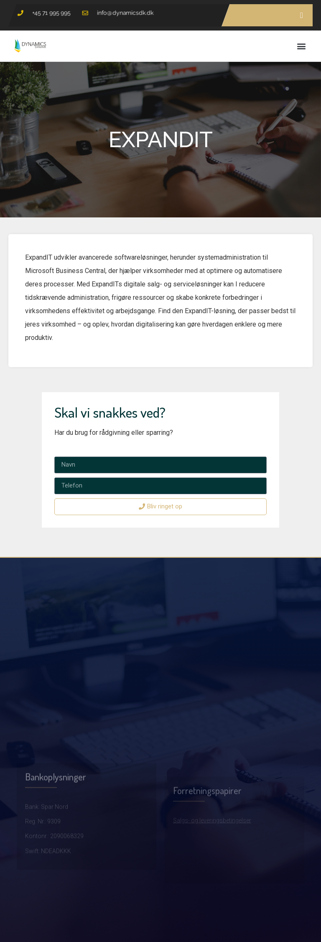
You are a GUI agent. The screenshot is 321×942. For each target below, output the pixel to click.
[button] (301, 46)
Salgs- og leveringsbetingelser (212, 848)
